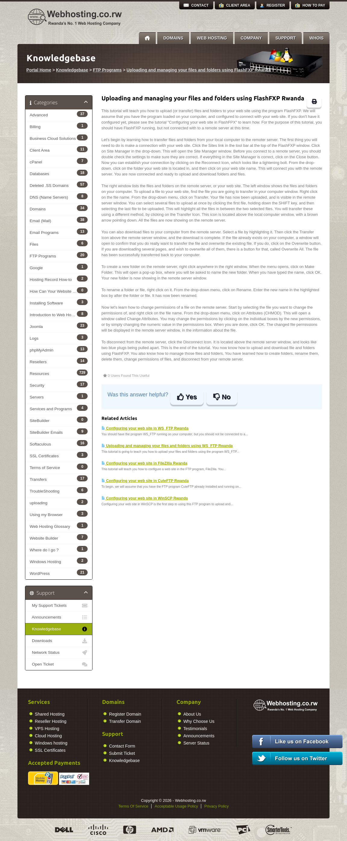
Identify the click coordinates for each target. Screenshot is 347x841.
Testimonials (129, 728)
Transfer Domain (59, 721)
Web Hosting (212, 38)
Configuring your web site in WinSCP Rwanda (145, 498)
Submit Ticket (56, 753)
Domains (173, 38)
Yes (187, 397)
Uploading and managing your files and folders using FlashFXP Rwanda (199, 70)
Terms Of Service (133, 806)
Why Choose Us (132, 721)
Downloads (59, 640)
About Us (126, 714)
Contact (200, 5)
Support (285, 38)
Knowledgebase (72, 70)
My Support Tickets (59, 605)
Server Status (130, 743)
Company (251, 38)
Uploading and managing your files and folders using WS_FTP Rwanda (167, 446)
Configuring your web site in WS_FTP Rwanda (145, 428)
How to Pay (313, 5)
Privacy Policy (216, 806)
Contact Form (56, 746)
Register (276, 5)
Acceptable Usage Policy (176, 806)
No (221, 397)
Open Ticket (59, 664)
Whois (316, 38)
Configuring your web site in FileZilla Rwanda (144, 463)
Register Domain (59, 714)
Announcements (59, 617)
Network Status (59, 652)
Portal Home (39, 70)
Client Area (238, 5)
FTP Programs (107, 70)
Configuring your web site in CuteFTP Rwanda (145, 481)
